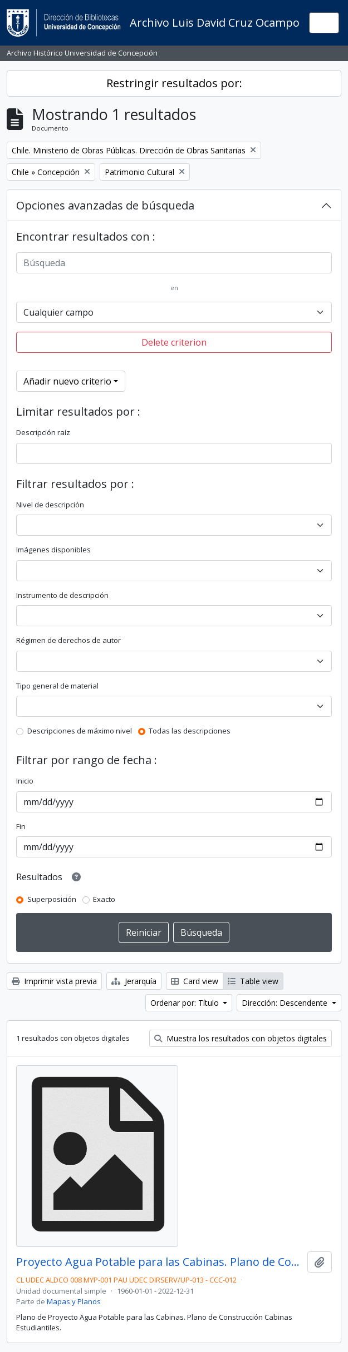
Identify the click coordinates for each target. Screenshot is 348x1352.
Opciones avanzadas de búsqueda (105, 205)
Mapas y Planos (74, 1301)
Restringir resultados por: (174, 83)
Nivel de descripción (50, 505)
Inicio (24, 781)
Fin (21, 826)
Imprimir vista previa (54, 981)
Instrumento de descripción (62, 595)
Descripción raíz (43, 432)
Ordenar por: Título (185, 1002)
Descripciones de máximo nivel (79, 731)
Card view (194, 981)
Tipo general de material (57, 686)
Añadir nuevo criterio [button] (67, 381)
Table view (253, 981)
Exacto (104, 899)
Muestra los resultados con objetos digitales (240, 1038)
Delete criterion (174, 342)
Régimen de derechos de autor (68, 640)
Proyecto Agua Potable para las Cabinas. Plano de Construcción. (159, 1262)
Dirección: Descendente (286, 1002)
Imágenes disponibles (53, 550)
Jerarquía (133, 981)
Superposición (51, 899)
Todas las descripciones (190, 731)
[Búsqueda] (174, 262)
